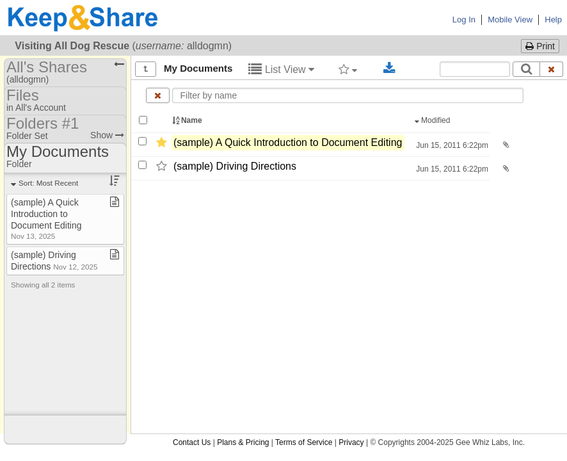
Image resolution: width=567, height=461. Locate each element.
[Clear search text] (551, 69)
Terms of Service (303, 442)
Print (540, 46)
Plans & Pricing (243, 442)
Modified (433, 120)
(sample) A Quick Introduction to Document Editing (288, 142)
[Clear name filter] (158, 95)
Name (188, 120)
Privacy (351, 442)
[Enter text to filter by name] (348, 95)
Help (553, 19)
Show (107, 135)
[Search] (526, 69)
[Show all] (145, 69)
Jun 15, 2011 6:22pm (451, 145)
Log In (463, 19)
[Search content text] (475, 69)
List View (281, 69)
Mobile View (510, 19)
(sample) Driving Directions (234, 166)
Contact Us (192, 442)
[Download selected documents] (389, 68)
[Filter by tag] (347, 69)
